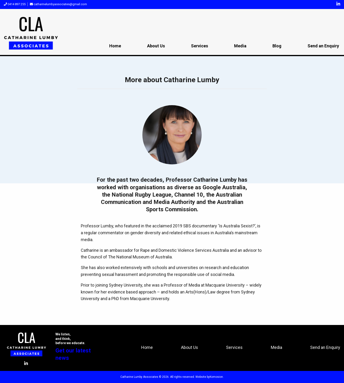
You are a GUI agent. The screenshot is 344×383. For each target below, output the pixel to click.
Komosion (216, 376)
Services (199, 45)
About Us (156, 45)
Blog (276, 45)
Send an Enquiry (323, 45)
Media (240, 45)
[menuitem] (115, 46)
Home (115, 45)
